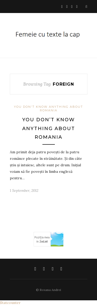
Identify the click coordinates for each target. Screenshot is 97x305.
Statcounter (10, 302)
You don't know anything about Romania (48, 108)
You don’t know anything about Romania (48, 128)
